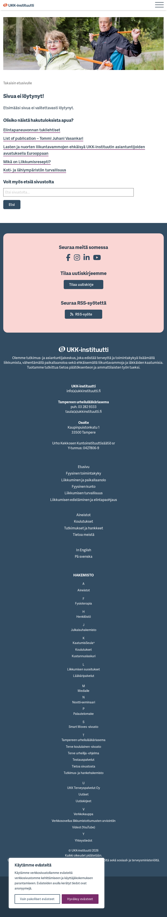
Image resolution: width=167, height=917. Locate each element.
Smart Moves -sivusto (83, 727)
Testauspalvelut (83, 760)
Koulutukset (83, 521)
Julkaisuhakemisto (83, 630)
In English (83, 550)
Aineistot (83, 514)
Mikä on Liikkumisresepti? (27, 161)
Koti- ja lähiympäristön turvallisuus (34, 169)
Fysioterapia (83, 603)
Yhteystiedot (83, 840)
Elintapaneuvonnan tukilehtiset (31, 129)
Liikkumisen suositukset (83, 669)
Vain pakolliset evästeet (37, 899)
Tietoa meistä (83, 534)
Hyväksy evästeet (80, 899)
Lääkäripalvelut (83, 676)
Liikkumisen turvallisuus (84, 493)
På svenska (83, 556)
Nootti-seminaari (83, 702)
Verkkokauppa (83, 814)
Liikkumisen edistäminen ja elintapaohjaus (83, 499)
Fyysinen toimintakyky (83, 473)
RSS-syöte (83, 314)
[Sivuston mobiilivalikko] (159, 5)
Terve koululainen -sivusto (83, 747)
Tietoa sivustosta (83, 766)
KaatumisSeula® (84, 643)
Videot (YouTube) (83, 827)
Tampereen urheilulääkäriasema (83, 740)
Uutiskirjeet (83, 801)
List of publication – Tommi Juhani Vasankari (43, 138)
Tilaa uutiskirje (81, 284)
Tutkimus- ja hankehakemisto (84, 773)
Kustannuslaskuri (83, 656)
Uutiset (83, 794)
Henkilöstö (83, 617)
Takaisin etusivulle (17, 83)
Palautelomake (83, 714)
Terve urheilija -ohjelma (83, 753)
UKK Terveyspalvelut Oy (83, 788)
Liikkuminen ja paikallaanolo (83, 480)
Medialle (83, 691)
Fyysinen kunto (83, 486)
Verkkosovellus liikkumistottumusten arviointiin (83, 821)
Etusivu (83, 466)
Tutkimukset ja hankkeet (83, 528)
